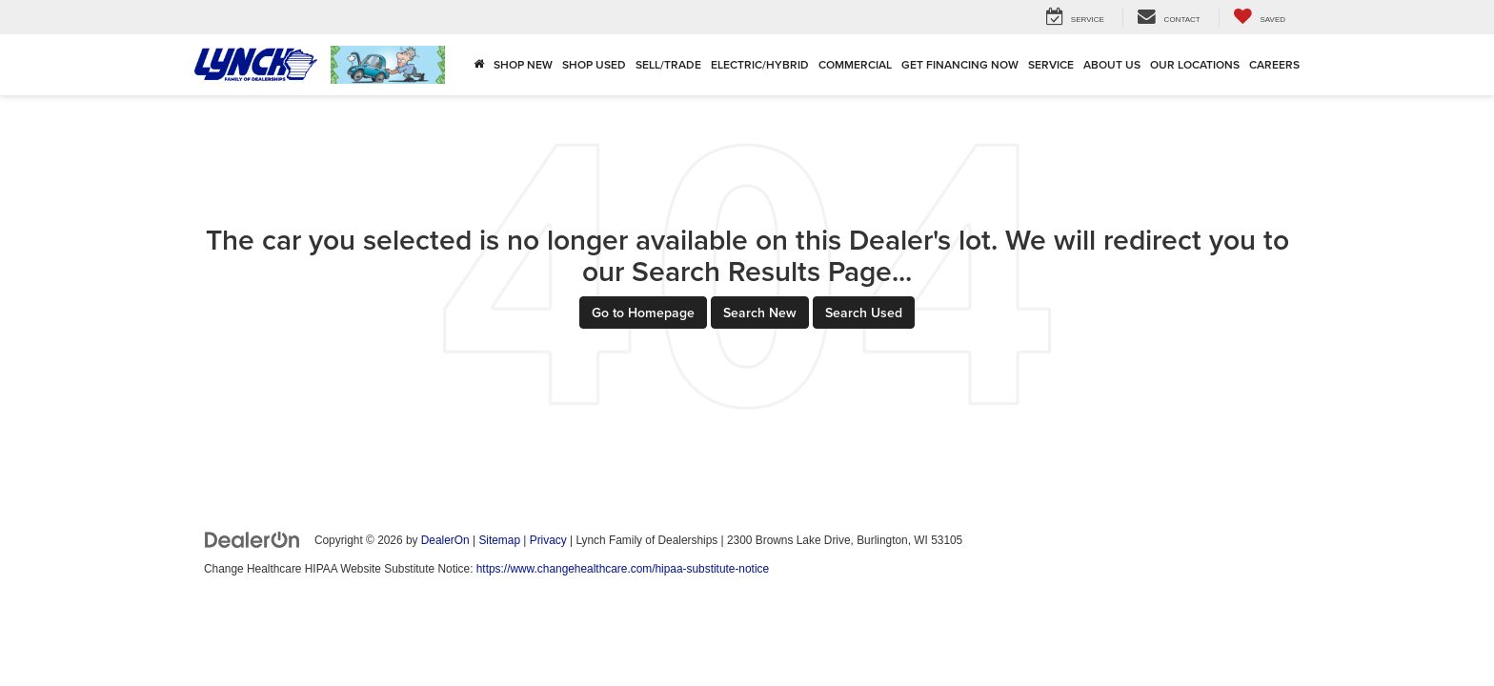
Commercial (855, 64)
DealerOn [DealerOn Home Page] (445, 540)
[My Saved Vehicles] (1259, 18)
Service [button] (1051, 64)
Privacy (548, 540)
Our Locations (1195, 64)
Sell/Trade (668, 64)
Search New (760, 312)
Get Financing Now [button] (960, 64)
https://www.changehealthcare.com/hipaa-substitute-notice (622, 568)
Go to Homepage (643, 312)
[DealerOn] (252, 539)
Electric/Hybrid (760, 64)
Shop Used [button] (594, 64)
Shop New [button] (523, 64)
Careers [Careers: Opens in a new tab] (1274, 64)
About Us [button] (1112, 64)
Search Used (863, 312)
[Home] (479, 64)
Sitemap (499, 540)
